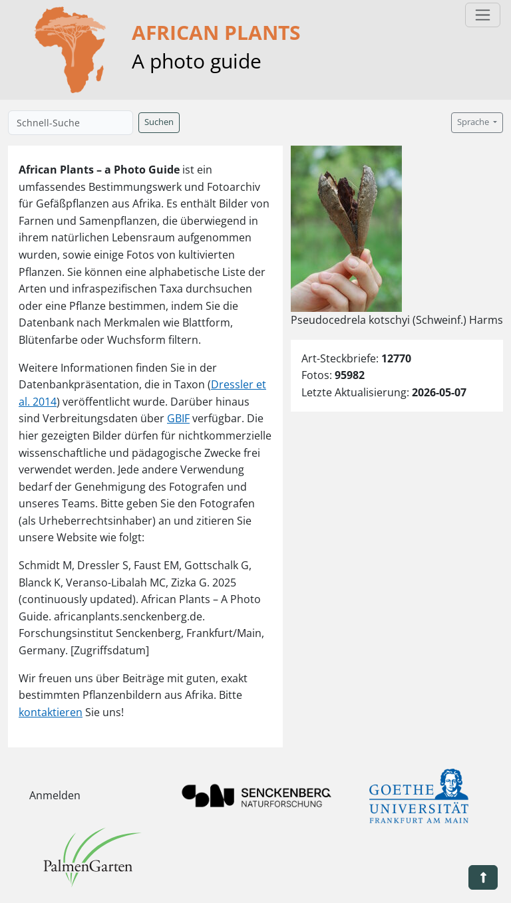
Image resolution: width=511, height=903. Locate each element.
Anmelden (55, 795)
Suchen (159, 122)
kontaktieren (51, 712)
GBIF (178, 418)
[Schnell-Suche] (70, 122)
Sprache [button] (474, 122)
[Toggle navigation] (482, 15)
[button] (483, 877)
